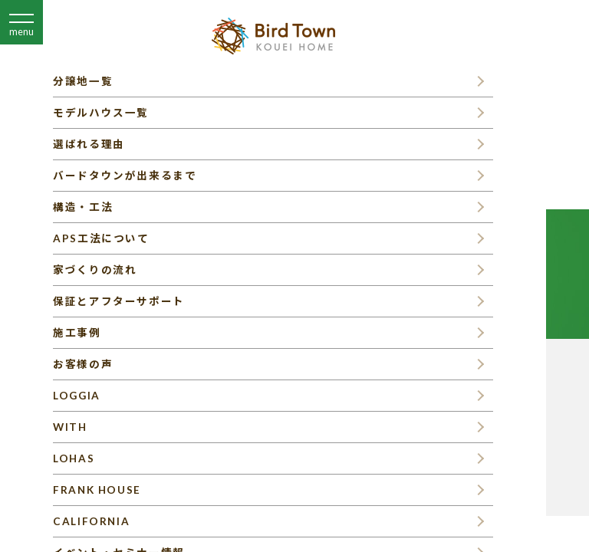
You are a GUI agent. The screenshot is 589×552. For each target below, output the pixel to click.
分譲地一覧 (83, 81)
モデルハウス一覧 (101, 113)
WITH (70, 427)
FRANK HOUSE (97, 490)
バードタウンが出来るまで (124, 175)
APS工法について (101, 238)
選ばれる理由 (89, 144)
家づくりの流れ (95, 270)
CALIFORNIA (91, 521)
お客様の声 (83, 364)
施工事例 (76, 333)
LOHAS (73, 458)
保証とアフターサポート (119, 301)
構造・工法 (83, 207)
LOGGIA (76, 395)
